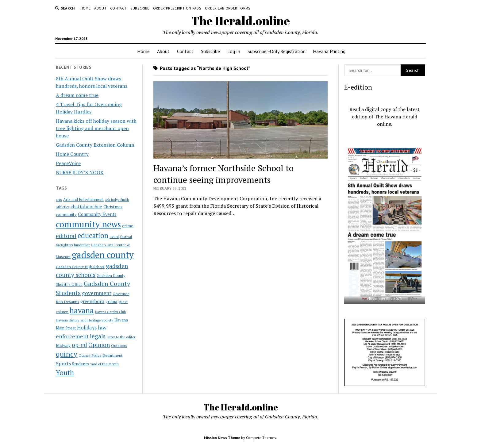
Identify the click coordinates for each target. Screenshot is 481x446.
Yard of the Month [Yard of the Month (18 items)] (104, 364)
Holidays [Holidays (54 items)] (87, 327)
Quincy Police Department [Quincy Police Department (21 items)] (100, 355)
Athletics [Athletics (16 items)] (62, 207)
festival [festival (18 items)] (126, 236)
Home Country (72, 154)
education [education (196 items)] (93, 235)
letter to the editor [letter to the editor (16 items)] (121, 337)
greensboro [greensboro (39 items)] (92, 301)
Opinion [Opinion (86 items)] (99, 344)
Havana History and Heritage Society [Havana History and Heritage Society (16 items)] (84, 320)
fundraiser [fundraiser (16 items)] (82, 245)
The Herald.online (240, 21)
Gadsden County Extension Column (95, 144)
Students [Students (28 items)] (80, 364)
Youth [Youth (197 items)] (65, 372)
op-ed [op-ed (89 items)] (79, 344)
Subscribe (139, 8)
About (100, 8)
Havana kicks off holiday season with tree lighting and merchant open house (96, 128)
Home (85, 8)
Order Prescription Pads (177, 8)
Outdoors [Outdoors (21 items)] (119, 345)
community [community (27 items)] (66, 214)
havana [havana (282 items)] (82, 310)
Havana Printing (329, 51)
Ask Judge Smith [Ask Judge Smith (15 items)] (117, 200)
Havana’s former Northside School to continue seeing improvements (223, 173)
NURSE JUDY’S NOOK (80, 172)
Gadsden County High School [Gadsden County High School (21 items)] (80, 266)
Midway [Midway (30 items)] (63, 345)
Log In (233, 51)
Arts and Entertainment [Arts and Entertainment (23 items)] (83, 199)
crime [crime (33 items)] (127, 226)
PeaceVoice (68, 163)
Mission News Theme (222, 437)
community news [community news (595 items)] (88, 224)
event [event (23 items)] (114, 236)
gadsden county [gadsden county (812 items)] (103, 254)
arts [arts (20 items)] (59, 199)
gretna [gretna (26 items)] (111, 301)
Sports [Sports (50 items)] (63, 363)
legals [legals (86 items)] (98, 336)
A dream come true (77, 95)
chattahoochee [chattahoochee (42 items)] (86, 206)
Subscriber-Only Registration (277, 51)
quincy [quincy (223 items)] (66, 354)
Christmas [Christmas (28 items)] (112, 207)
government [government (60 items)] (96, 293)
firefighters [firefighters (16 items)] (64, 245)
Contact (118, 8)
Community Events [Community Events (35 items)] (97, 214)
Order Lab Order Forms (228, 8)
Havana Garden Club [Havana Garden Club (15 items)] (110, 312)
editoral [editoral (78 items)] (66, 236)
